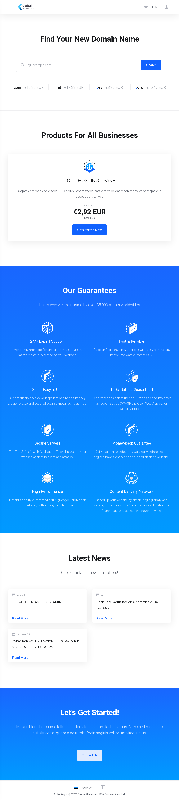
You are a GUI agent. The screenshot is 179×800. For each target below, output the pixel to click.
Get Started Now (89, 230)
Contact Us (90, 755)
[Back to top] (103, 787)
